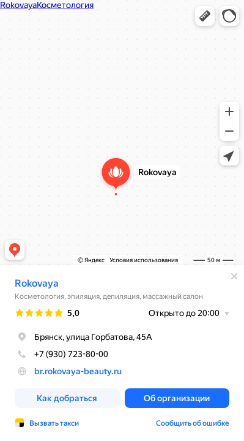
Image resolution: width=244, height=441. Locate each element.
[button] (205, 16)
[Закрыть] (234, 276)
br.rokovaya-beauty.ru (78, 371)
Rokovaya (37, 283)
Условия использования (143, 260)
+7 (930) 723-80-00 (61, 354)
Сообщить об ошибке (192, 423)
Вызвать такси (54, 423)
